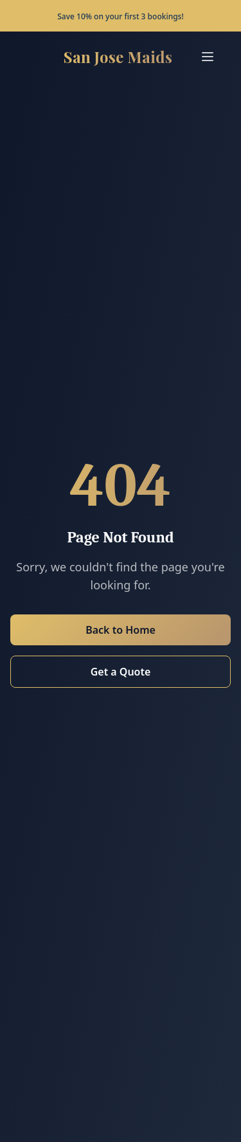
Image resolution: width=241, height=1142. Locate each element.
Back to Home (120, 630)
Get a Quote (121, 672)
